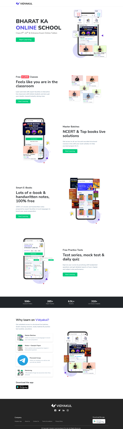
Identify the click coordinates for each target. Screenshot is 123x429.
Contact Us (36, 421)
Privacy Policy (59, 421)
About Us (27, 421)
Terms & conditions (47, 421)
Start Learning (25, 39)
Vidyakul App (18, 421)
